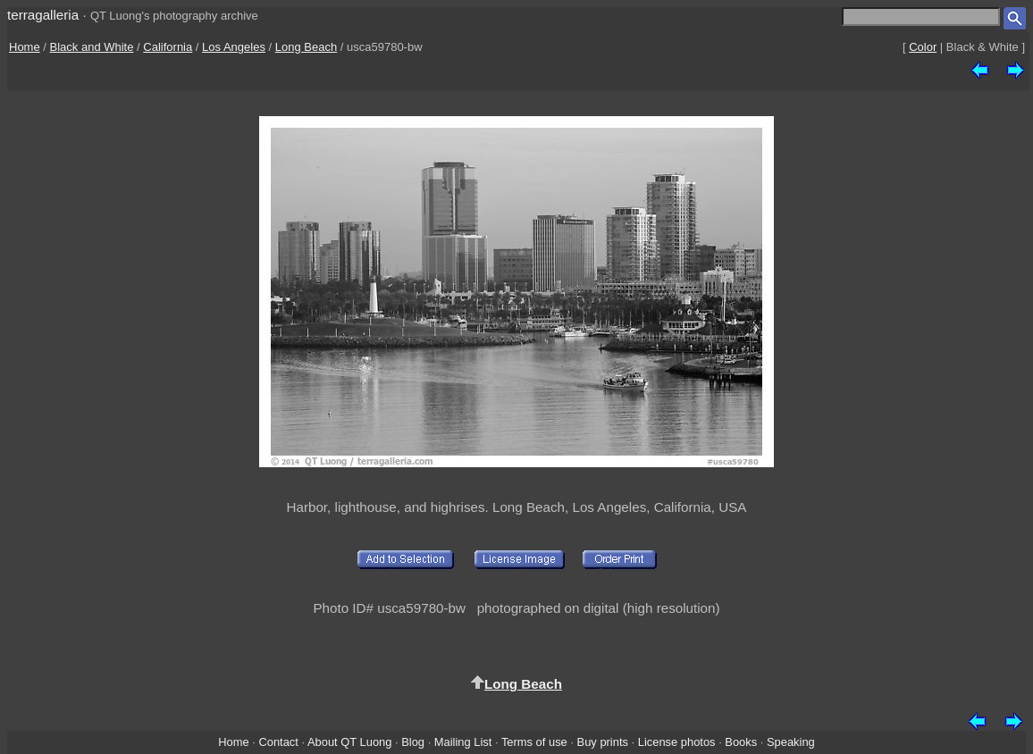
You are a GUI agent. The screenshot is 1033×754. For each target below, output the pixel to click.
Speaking (791, 742)
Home (24, 47)
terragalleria (43, 14)
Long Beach (306, 47)
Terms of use (534, 742)
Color (922, 47)
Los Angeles (233, 47)
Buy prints (602, 742)
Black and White (92, 47)
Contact (278, 742)
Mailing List (463, 742)
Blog (412, 742)
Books (741, 742)
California (167, 47)
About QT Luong (349, 742)
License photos (677, 742)
